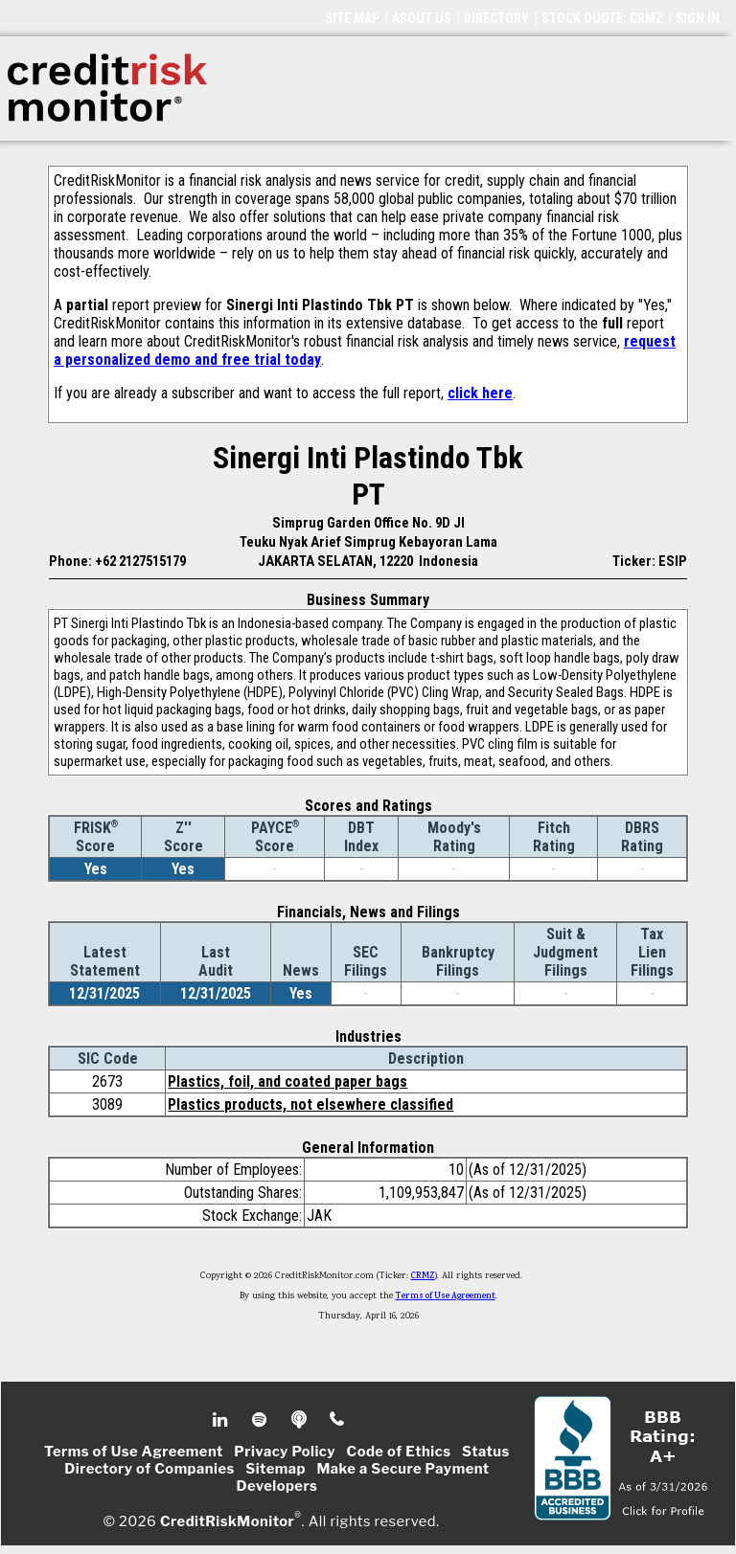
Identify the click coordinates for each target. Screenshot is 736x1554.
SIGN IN (698, 18)
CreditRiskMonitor (227, 1521)
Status (486, 1451)
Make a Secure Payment (402, 1468)
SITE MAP (352, 18)
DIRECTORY (496, 18)
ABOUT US (421, 18)
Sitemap (275, 1468)
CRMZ (423, 1276)
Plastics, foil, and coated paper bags (287, 1081)
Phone (338, 1420)
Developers (277, 1486)
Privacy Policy (284, 1451)
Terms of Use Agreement (445, 1296)
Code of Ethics (399, 1451)
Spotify (261, 1420)
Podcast (300, 1420)
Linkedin (222, 1420)
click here (480, 393)
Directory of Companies (149, 1468)
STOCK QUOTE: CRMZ (602, 18)
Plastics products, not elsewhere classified (310, 1104)
